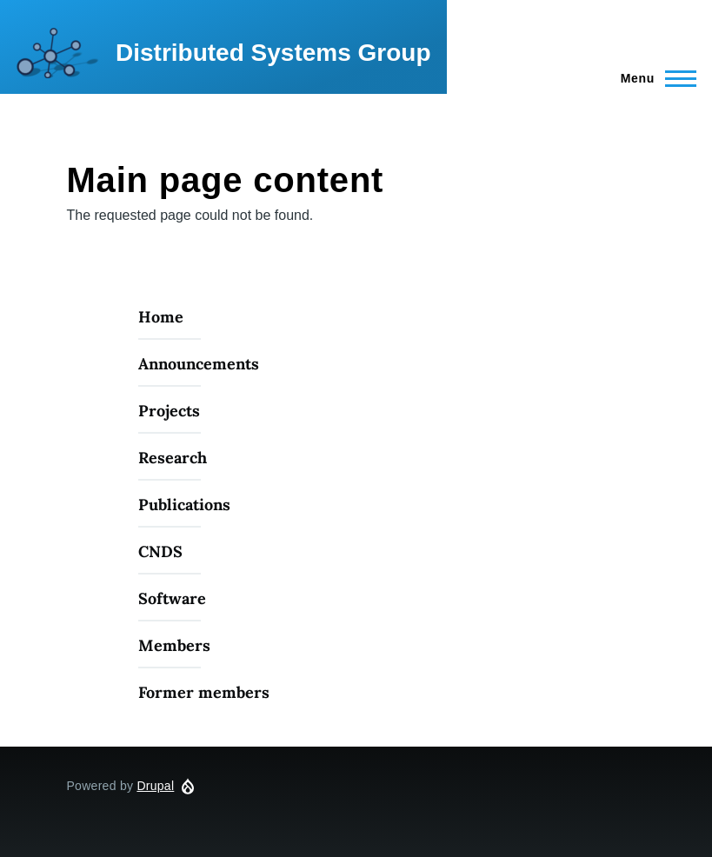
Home (160, 317)
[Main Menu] (653, 78)
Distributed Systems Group (273, 52)
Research (172, 458)
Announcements (198, 364)
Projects (169, 411)
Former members (203, 692)
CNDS (160, 551)
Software (172, 598)
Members (174, 645)
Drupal (155, 786)
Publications (184, 505)
